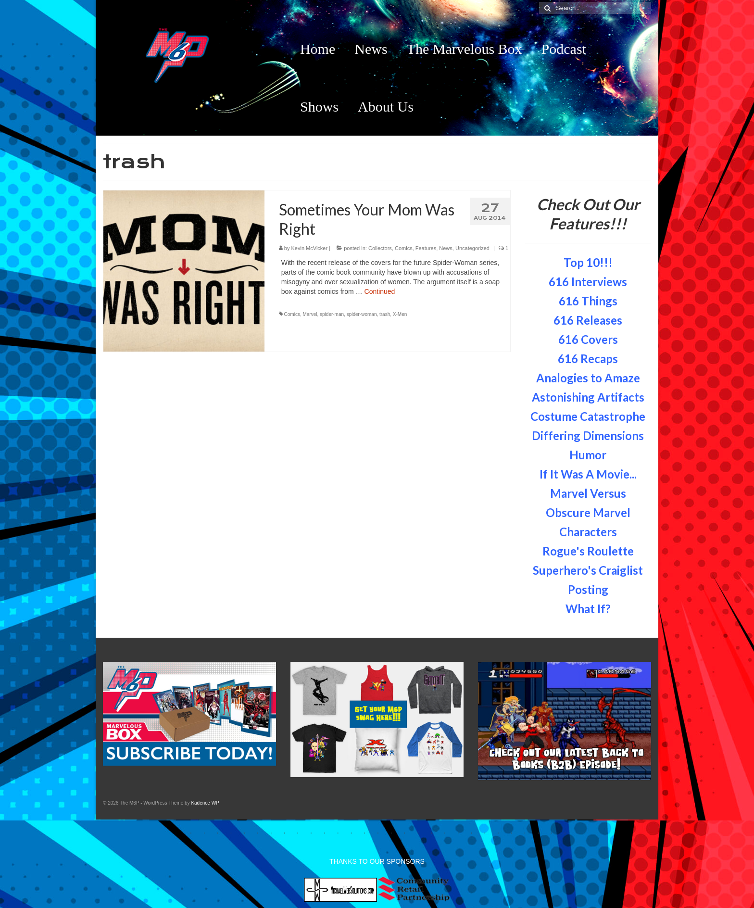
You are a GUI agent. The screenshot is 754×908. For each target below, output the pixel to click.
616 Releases (587, 320)
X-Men (400, 314)
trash (384, 314)
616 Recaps (588, 359)
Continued (379, 291)
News (445, 248)
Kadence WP (205, 803)
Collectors (380, 248)
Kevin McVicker (309, 248)
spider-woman (362, 314)
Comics (404, 248)
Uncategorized (472, 248)
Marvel (309, 314)
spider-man (332, 314)
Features (425, 248)
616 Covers (588, 339)
